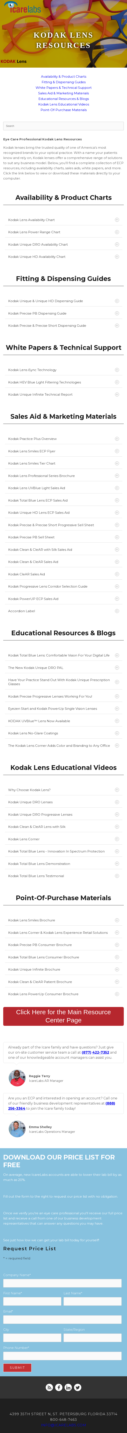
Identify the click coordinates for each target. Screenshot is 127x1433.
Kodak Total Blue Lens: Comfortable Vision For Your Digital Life (63, 655)
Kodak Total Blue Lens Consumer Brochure (63, 957)
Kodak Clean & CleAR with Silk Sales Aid (63, 550)
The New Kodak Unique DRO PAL (63, 668)
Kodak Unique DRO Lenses (63, 802)
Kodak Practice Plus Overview (63, 439)
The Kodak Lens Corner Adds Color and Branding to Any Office (63, 746)
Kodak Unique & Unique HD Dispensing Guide (63, 301)
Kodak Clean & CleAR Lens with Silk (63, 827)
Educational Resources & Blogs (63, 99)
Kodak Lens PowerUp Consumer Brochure (63, 994)
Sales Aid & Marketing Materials (63, 93)
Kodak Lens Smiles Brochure (63, 920)
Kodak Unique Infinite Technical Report (63, 394)
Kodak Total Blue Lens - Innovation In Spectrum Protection (63, 851)
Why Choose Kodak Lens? (63, 790)
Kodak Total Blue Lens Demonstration (63, 864)
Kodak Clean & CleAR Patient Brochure (63, 982)
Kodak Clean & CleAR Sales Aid (63, 562)
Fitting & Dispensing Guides (64, 82)
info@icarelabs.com (63, 1425)
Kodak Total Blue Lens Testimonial (63, 876)
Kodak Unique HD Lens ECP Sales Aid (63, 513)
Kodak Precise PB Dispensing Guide (63, 313)
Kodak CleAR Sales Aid (63, 574)
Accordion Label (63, 611)
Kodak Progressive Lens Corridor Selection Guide (63, 586)
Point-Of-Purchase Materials (64, 110)
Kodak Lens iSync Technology (63, 370)
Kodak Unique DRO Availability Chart (63, 244)
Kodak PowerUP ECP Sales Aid (63, 599)
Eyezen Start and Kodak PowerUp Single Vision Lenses (63, 709)
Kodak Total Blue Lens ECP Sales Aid (63, 500)
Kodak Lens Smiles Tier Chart (63, 463)
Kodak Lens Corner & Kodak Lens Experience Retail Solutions (63, 933)
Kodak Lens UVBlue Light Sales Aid (63, 488)
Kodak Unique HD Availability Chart (63, 257)
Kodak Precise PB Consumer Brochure (63, 945)
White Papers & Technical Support (64, 88)
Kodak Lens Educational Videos (63, 104)
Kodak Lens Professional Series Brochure (63, 476)
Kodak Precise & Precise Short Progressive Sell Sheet (63, 525)
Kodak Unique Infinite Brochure (63, 969)
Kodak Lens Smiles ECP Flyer (63, 451)
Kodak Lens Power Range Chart (63, 232)
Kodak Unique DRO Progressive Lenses (63, 814)
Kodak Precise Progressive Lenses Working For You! (63, 696)
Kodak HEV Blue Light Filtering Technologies (63, 382)
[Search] (63, 126)
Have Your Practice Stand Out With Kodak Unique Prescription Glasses (63, 682)
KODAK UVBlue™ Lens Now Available (63, 721)
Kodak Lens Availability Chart (63, 220)
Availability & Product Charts (63, 76)
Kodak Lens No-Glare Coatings (63, 733)
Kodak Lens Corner (63, 839)
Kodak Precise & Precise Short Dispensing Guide (63, 326)
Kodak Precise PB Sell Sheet (63, 537)
